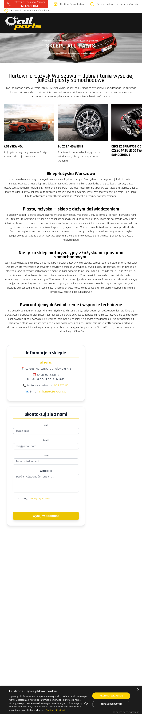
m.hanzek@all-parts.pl (52, 392)
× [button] (138, 689)
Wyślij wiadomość (46, 519)
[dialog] (71, 700)
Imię (46, 425)
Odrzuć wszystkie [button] (111, 704)
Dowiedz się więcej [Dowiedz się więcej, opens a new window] (55, 710)
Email (46, 440)
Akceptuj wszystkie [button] (111, 695)
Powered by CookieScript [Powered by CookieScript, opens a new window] (126, 712)
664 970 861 (29, 6)
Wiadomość (46, 470)
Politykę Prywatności (39, 502)
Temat (45, 455)
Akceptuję (34, 502)
